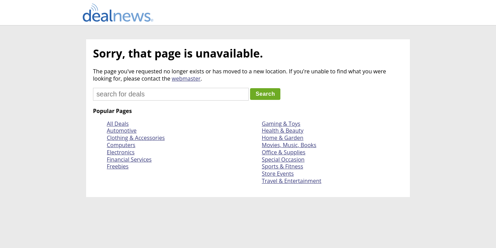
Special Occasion (283, 159)
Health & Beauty (282, 130)
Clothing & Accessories (136, 138)
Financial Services (129, 159)
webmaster (186, 78)
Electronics (121, 152)
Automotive (121, 130)
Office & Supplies (284, 152)
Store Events (278, 173)
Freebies (117, 166)
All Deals (118, 123)
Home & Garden (282, 138)
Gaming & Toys (281, 123)
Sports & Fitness (282, 166)
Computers (121, 145)
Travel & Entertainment (291, 181)
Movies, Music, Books (289, 145)
